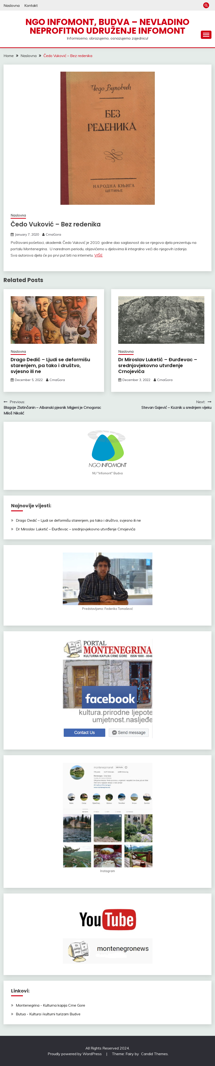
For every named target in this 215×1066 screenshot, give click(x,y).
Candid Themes (154, 1053)
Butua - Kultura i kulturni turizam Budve (48, 1014)
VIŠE (98, 255)
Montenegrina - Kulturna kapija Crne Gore (50, 1005)
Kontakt (31, 5)
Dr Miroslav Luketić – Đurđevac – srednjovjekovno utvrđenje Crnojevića (157, 365)
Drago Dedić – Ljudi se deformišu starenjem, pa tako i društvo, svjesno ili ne (50, 365)
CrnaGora (53, 234)
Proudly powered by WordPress (75, 1053)
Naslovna (12, 5)
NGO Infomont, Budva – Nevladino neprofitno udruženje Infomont (107, 26)
